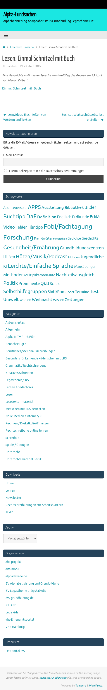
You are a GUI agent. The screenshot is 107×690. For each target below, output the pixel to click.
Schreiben (12, 438)
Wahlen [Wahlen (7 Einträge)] (25, 300)
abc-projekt (13, 562)
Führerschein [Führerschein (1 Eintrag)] (60, 238)
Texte (9, 512)
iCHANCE (11, 605)
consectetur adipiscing (52, 677)
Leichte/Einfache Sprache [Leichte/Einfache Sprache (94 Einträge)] (41, 266)
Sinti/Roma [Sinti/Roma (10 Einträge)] (57, 291)
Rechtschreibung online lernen (26, 431)
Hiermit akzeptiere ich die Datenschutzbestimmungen (44, 171)
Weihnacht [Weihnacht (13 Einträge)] (42, 299)
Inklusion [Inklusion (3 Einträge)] (73, 257)
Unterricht (12, 452)
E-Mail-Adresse (13, 155)
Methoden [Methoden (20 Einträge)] (13, 275)
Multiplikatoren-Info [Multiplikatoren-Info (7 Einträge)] (39, 275)
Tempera (81, 685)
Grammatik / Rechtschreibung (26, 366)
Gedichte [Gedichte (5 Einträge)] (74, 238)
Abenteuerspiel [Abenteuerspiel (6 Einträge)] (15, 208)
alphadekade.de (16, 576)
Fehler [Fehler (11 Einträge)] (21, 227)
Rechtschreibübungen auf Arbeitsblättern (34, 505)
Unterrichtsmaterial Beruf (23, 459)
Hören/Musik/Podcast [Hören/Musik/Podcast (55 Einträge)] (41, 256)
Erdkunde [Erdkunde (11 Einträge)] (80, 217)
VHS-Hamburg (15, 627)
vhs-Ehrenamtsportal (19, 620)
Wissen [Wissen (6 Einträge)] (58, 300)
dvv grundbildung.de (19, 598)
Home (9, 483)
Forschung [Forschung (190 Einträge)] (18, 237)
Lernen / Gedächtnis (19, 387)
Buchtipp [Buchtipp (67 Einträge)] (14, 216)
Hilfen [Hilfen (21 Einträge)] (9, 257)
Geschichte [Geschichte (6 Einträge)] (89, 238)
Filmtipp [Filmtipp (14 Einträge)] (35, 227)
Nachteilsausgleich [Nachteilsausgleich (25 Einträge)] (75, 275)
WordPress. (96, 685)
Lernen (10, 490)
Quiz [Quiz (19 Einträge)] (44, 283)
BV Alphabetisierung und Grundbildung (32, 583)
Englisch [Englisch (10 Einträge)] (64, 217)
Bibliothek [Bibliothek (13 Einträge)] (74, 207)
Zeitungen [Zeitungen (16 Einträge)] (75, 299)
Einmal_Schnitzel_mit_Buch (21, 88)
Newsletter (13, 498)
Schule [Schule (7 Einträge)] (55, 283)
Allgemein (12, 329)
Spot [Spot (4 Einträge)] (71, 292)
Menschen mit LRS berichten (25, 409)
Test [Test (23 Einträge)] (94, 291)
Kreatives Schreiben (19, 373)
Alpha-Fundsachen (19, 14)
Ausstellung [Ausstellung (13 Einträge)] (52, 207)
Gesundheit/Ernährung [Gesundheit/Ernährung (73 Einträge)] (31, 247)
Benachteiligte (15, 344)
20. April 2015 (32, 66)
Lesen (9, 394)
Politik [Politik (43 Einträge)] (10, 283)
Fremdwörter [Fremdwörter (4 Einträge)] (43, 238)
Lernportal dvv (15, 651)
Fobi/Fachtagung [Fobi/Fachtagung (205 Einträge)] (68, 226)
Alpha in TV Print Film (20, 337)
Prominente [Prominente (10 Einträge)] (29, 283)
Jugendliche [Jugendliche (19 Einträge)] (92, 257)
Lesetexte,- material (22, 47)
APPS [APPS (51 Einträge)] (34, 207)
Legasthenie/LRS (17, 380)
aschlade (12, 66)
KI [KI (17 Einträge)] (5, 266)
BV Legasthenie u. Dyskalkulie (26, 591)
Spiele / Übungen (17, 445)
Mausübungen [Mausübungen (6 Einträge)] (85, 266)
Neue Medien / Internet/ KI (24, 416)
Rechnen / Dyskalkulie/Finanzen (27, 423)
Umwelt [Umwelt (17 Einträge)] (11, 299)
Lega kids (11, 612)
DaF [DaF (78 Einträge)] (31, 216)
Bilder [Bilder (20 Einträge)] (90, 207)
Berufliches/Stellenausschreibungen (30, 351)
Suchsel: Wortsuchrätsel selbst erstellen (83, 117)
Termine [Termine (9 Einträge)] (82, 291)
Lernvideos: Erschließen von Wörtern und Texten (24, 117)
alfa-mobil (12, 569)
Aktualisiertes (15, 322)
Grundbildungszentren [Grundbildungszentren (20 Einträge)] (82, 248)
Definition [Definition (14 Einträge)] (46, 217)
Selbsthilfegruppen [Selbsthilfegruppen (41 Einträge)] (25, 291)
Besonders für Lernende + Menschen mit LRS (36, 358)
